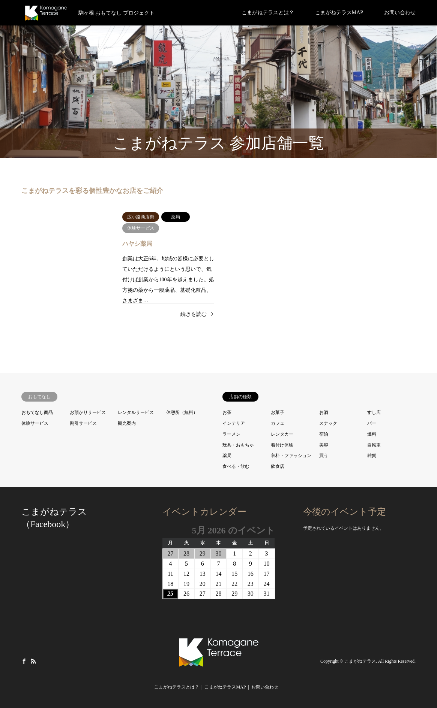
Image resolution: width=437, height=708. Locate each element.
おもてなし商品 (37, 412)
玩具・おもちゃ (238, 445)
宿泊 (323, 434)
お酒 (323, 412)
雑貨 (371, 455)
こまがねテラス (360, 661)
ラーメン (231, 434)
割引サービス (83, 423)
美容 (323, 445)
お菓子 (277, 412)
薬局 (226, 455)
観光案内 (127, 423)
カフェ (277, 423)
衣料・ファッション (291, 455)
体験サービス (34, 423)
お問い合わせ (400, 12)
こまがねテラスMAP (339, 12)
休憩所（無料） (182, 412)
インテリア (233, 423)
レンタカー (282, 434)
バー (371, 423)
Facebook (24, 660)
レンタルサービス (136, 412)
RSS (33, 660)
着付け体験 (282, 445)
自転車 (374, 445)
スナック (328, 423)
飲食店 (277, 466)
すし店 (374, 412)
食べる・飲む (235, 466)
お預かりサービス (88, 412)
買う (323, 455)
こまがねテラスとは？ (268, 12)
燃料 (371, 434)
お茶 (226, 412)
